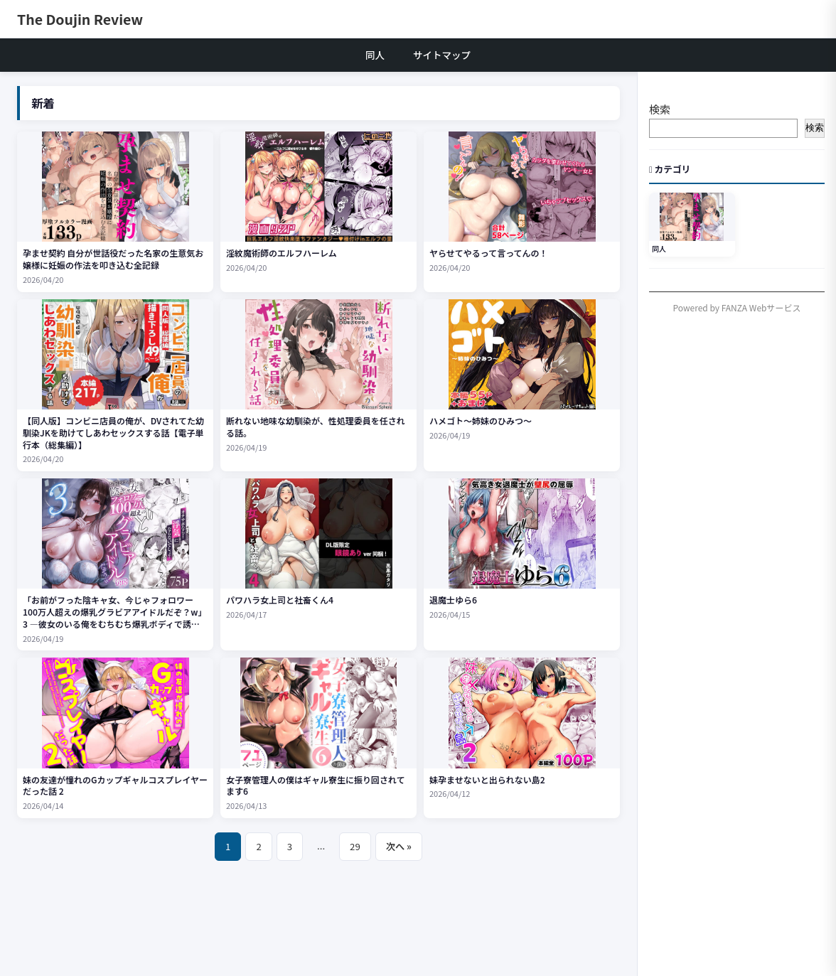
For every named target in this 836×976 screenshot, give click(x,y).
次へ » (399, 846)
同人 (375, 55)
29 (355, 846)
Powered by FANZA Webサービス (737, 307)
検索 (659, 109)
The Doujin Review (80, 19)
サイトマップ (442, 55)
